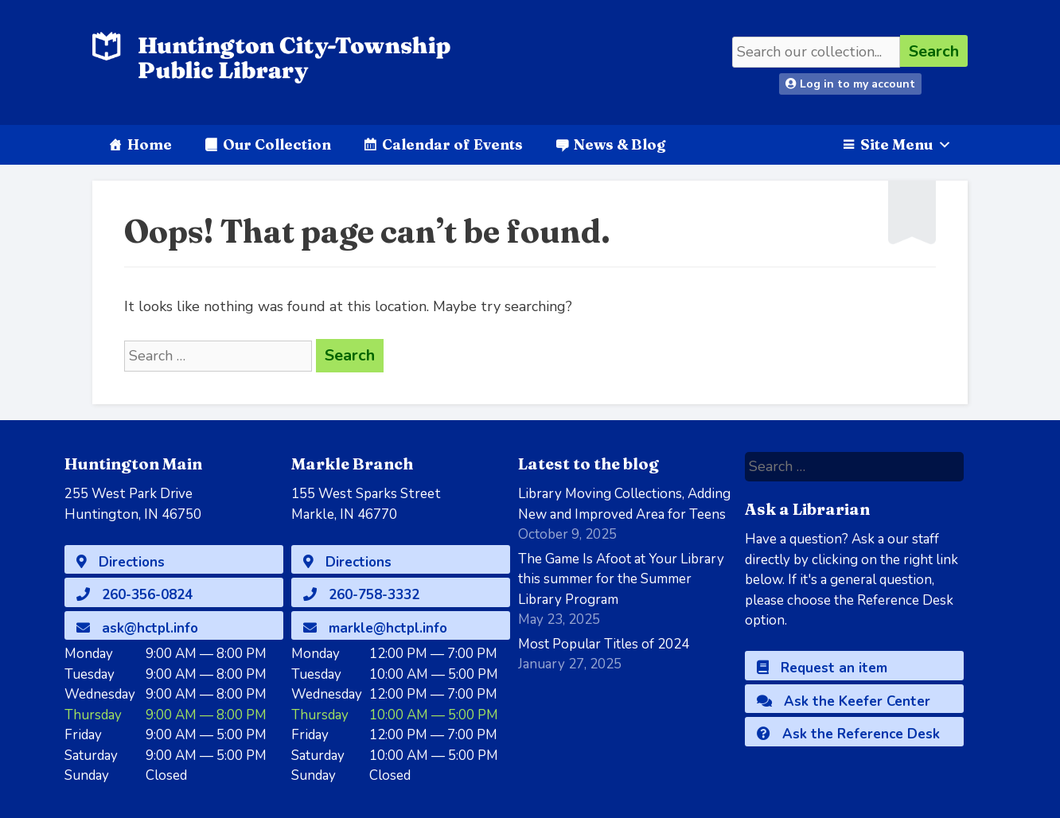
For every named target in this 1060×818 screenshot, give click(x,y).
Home (149, 144)
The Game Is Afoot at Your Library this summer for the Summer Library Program (621, 579)
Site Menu (906, 144)
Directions (120, 562)
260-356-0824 (134, 595)
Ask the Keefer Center (843, 701)
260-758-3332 (361, 595)
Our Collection (277, 144)
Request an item (822, 668)
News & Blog (619, 144)
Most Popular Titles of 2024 (603, 644)
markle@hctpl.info (375, 628)
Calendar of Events (452, 144)
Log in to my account (850, 84)
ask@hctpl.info (137, 628)
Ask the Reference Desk (848, 734)
